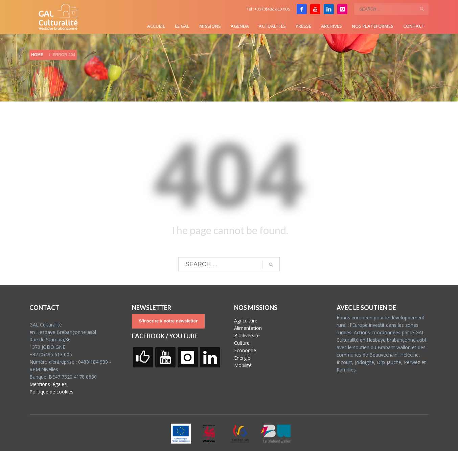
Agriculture (245, 320)
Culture (242, 343)
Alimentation (248, 328)
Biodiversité (247, 335)
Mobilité (243, 365)
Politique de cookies (51, 391)
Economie (245, 350)
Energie (242, 358)
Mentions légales (48, 384)
